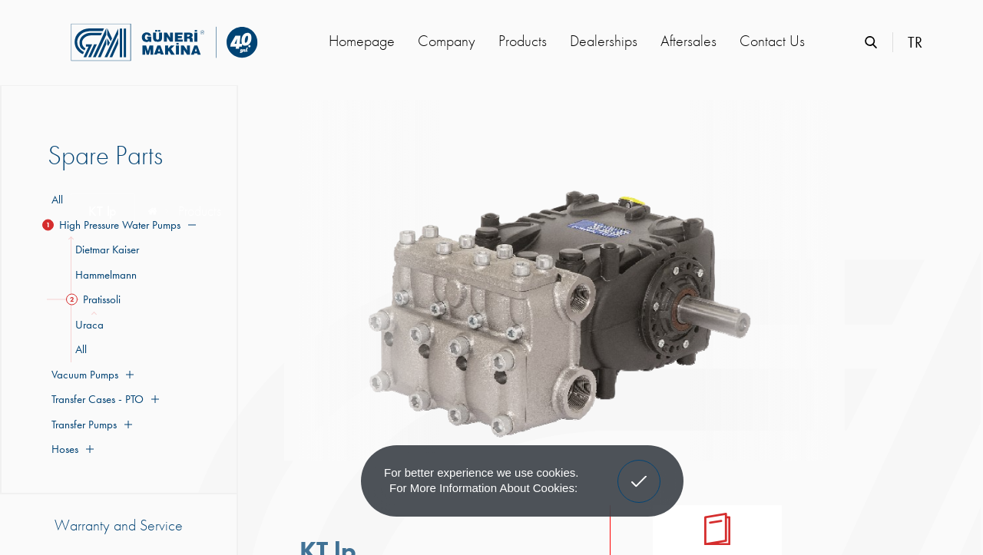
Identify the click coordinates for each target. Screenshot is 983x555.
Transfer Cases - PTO (103, 399)
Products (522, 41)
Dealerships (603, 41)
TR (915, 42)
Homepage (362, 41)
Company (446, 41)
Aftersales (688, 41)
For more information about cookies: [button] (483, 487)
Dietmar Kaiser (105, 249)
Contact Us (772, 41)
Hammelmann (104, 274)
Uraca (87, 324)
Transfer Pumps (90, 424)
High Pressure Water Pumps (122, 225)
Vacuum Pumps (91, 374)
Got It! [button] (639, 470)
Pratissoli (96, 299)
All (57, 199)
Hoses (71, 449)
